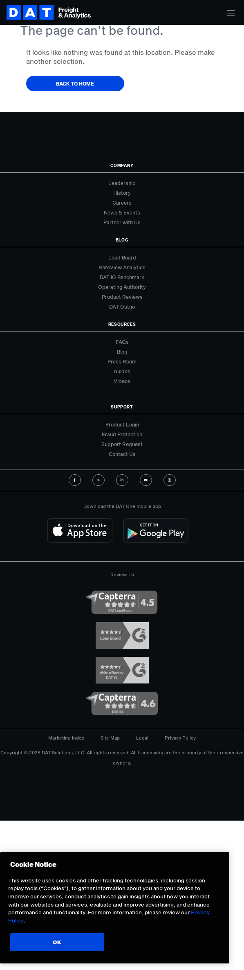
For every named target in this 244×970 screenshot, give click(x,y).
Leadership (122, 183)
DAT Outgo (122, 306)
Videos (122, 381)
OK (57, 942)
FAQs (122, 342)
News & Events (122, 212)
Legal (142, 737)
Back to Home (75, 83)
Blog (122, 351)
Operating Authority (122, 287)
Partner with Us (122, 222)
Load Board (122, 257)
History (122, 193)
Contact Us (122, 454)
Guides (122, 371)
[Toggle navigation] (231, 13)
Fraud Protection (122, 434)
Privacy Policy (180, 737)
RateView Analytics (122, 267)
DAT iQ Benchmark (122, 277)
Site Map (110, 737)
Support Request (122, 444)
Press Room (122, 361)
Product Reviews (122, 297)
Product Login (122, 424)
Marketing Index (66, 737)
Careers (122, 202)
